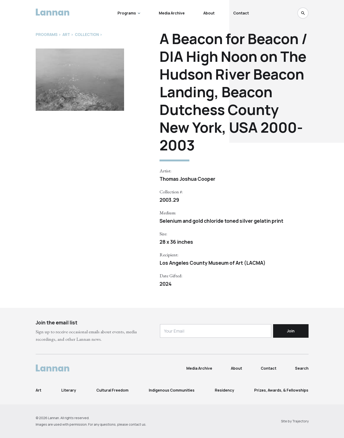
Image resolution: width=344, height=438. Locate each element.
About (209, 13)
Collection (87, 34)
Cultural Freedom (112, 390)
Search (302, 368)
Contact (241, 13)
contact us (137, 424)
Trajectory (300, 421)
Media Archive (172, 13)
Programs (129, 13)
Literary (68, 390)
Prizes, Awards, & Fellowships (281, 390)
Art (38, 390)
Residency (224, 390)
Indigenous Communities (172, 390)
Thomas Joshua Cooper (187, 179)
